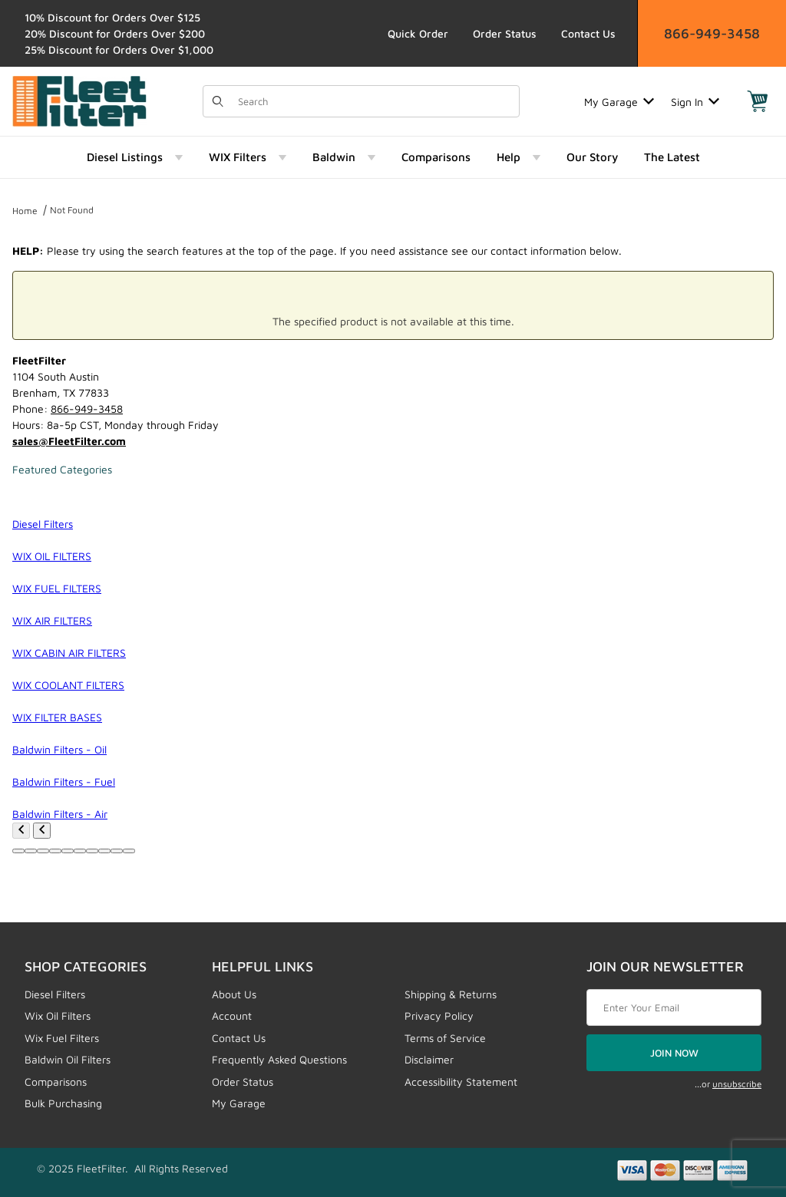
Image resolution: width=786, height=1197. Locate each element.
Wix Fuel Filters (62, 1037)
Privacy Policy (439, 1015)
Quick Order (418, 33)
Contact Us (588, 33)
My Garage (619, 101)
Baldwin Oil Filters (68, 1059)
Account (232, 1015)
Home (25, 210)
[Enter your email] (673, 1007)
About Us (234, 994)
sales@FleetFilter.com (69, 440)
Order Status (505, 33)
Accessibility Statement (461, 1081)
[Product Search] (374, 101)
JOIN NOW (674, 1053)
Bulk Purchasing (63, 1103)
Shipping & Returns (451, 994)
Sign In (695, 101)
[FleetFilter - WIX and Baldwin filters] (79, 100)
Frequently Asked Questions (279, 1059)
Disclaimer (429, 1059)
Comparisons (56, 1081)
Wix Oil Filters (58, 1015)
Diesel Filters (55, 994)
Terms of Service (445, 1037)
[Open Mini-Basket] (757, 101)
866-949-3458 (712, 33)
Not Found (72, 210)
